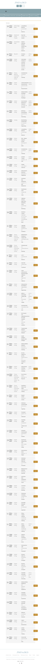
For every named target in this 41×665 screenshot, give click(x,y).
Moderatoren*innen (24, 655)
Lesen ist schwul (34, 15)
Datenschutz (8, 659)
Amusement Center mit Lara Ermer (13, 15)
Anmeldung (20, 661)
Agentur (37, 655)
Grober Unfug (25, 15)
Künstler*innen (8, 655)
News (30, 655)
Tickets (34, 655)
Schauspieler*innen (16, 655)
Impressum (14, 659)
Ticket (35, 29)
